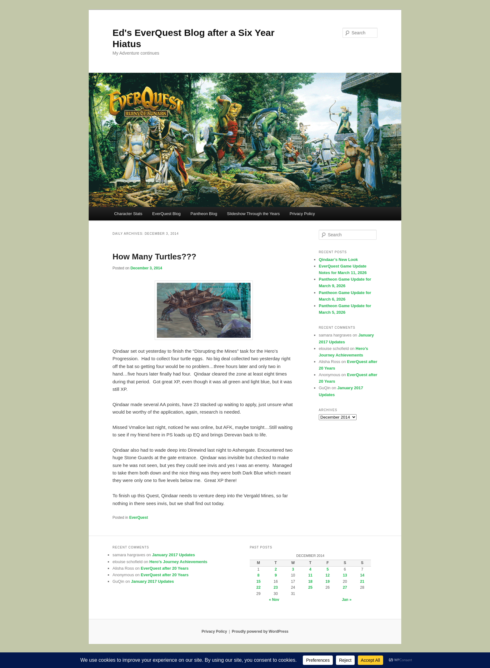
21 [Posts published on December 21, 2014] (362, 581)
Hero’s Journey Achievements (178, 561)
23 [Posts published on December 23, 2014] (276, 587)
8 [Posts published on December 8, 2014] (259, 575)
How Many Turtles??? (154, 256)
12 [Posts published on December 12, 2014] (328, 575)
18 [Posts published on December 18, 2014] (310, 581)
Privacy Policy (302, 213)
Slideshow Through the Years (253, 213)
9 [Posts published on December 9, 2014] (276, 575)
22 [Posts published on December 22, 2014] (258, 587)
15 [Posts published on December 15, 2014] (258, 581)
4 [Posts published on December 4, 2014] (310, 569)
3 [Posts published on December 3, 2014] (293, 569)
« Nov (274, 599)
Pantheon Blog (204, 213)
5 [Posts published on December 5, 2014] (328, 569)
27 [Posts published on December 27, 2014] (345, 587)
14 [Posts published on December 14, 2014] (362, 575)
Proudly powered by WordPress (260, 631)
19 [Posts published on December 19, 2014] (328, 581)
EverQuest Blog (166, 213)
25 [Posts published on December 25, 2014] (310, 587)
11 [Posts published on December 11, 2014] (310, 575)
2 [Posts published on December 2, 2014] (276, 569)
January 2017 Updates (173, 555)
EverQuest (138, 517)
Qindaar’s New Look (338, 259)
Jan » (347, 599)
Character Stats (128, 213)
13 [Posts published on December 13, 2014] (345, 575)
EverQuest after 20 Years (164, 568)
